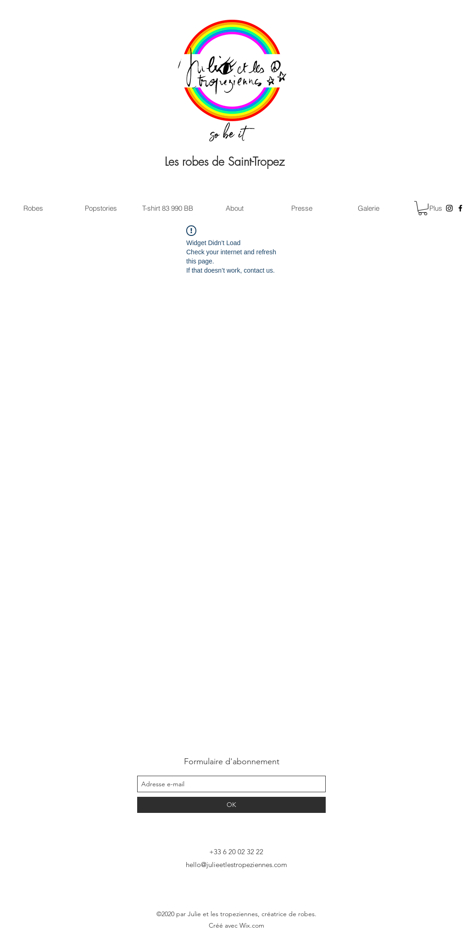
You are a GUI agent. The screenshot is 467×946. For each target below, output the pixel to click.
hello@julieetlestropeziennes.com (236, 864)
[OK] (231, 805)
